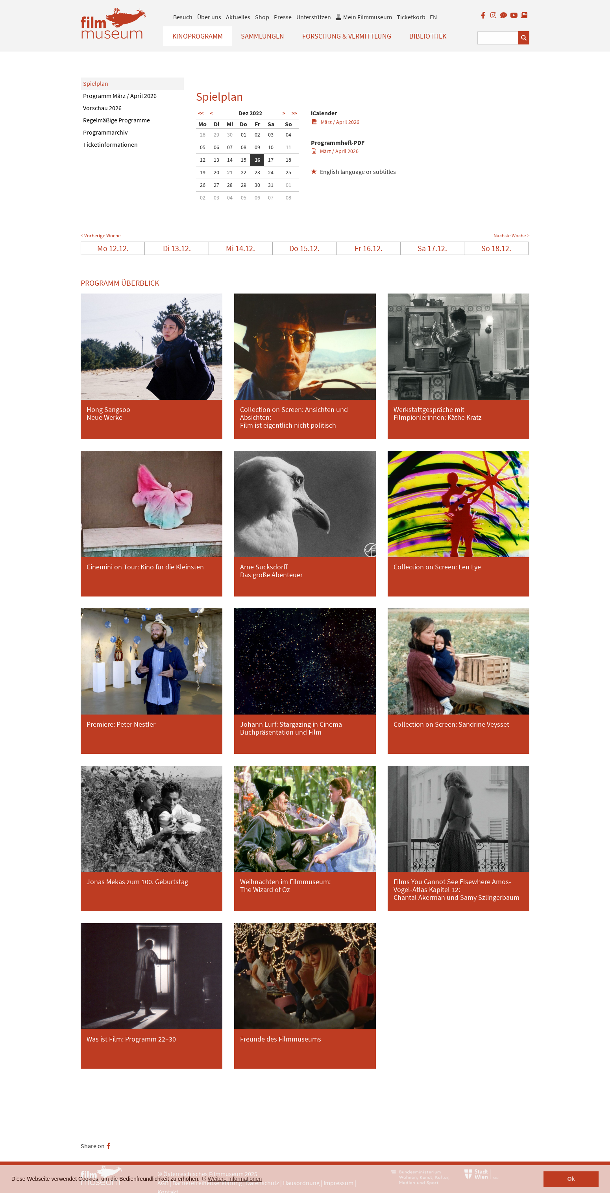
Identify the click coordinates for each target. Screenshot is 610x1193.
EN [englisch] (433, 17)
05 (202, 147)
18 (288, 159)
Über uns (209, 17)
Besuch (182, 17)
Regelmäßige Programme (116, 120)
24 (271, 172)
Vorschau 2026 (102, 108)
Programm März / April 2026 (120, 96)
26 (202, 184)
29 (216, 134)
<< (200, 113)
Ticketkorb (411, 17)
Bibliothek (427, 36)
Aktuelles (238, 17)
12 (202, 159)
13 (216, 159)
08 (243, 147)
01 (243, 134)
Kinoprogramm (197, 36)
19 (202, 172)
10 (271, 147)
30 (230, 134)
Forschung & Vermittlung (346, 36)
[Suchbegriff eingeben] (498, 37)
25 (288, 172)
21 (230, 172)
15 (243, 159)
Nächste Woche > (511, 235)
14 (230, 159)
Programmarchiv (105, 132)
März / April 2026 (335, 122)
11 (288, 147)
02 (257, 134)
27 (216, 184)
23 (257, 172)
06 (216, 147)
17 (271, 159)
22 (243, 172)
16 (257, 159)
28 (202, 134)
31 (271, 184)
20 (216, 172)
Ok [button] (571, 1179)
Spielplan (95, 83)
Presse (283, 17)
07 (230, 147)
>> (294, 113)
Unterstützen (313, 17)
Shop (262, 17)
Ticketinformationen (110, 144)
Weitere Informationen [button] (235, 1179)
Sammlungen (262, 36)
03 (271, 134)
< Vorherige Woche (100, 235)
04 (288, 134)
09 (257, 147)
